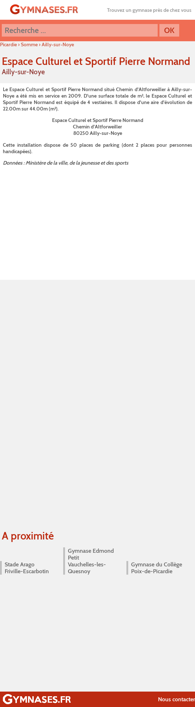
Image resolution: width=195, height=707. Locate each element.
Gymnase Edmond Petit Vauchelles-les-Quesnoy (91, 561)
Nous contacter (176, 699)
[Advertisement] (97, 221)
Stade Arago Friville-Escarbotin (27, 568)
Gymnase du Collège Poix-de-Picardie (156, 568)
